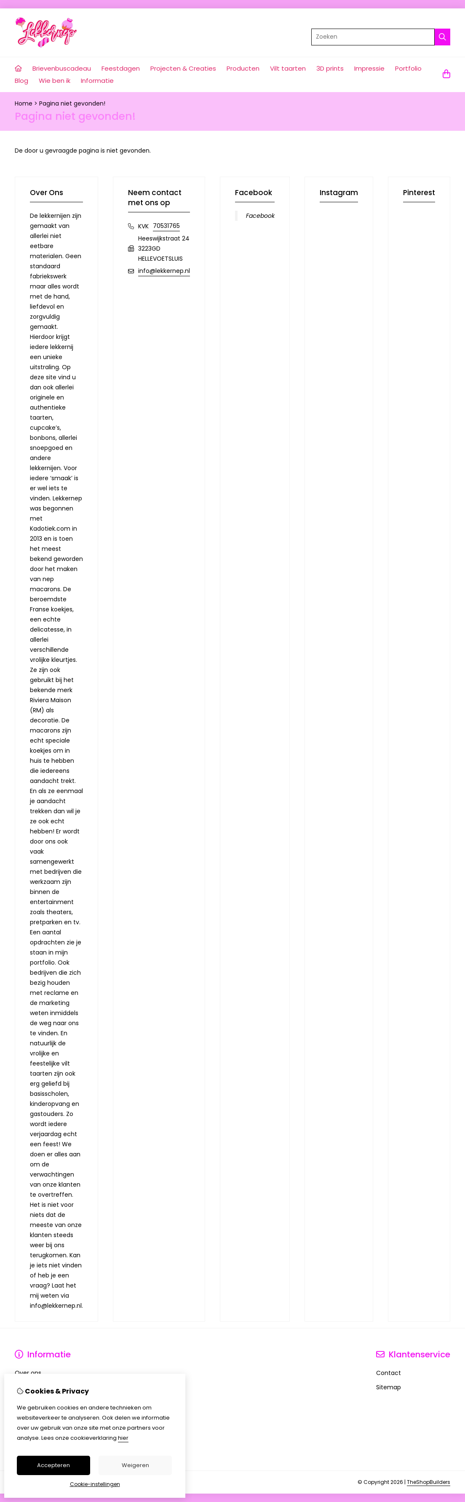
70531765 (166, 226)
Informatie (97, 80)
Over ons (28, 1373)
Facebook (260, 216)
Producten (243, 68)
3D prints (330, 68)
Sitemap (388, 1387)
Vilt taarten (288, 68)
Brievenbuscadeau (61, 68)
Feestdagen (121, 68)
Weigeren (135, 1465)
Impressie (369, 68)
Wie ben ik (54, 80)
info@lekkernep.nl (164, 271)
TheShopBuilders (428, 1482)
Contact (388, 1373)
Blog (21, 80)
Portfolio (408, 68)
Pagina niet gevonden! (72, 103)
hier (123, 1438)
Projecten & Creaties (183, 68)
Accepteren (53, 1465)
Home (23, 103)
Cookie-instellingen (95, 1484)
